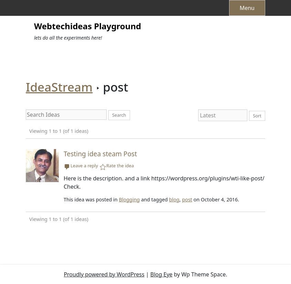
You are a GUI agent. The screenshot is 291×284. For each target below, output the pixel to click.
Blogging (129, 199)
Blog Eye (161, 274)
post (187, 199)
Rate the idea (120, 166)
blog (174, 199)
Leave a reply (84, 166)
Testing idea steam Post (100, 153)
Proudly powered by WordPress (104, 274)
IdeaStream (59, 87)
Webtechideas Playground (87, 26)
